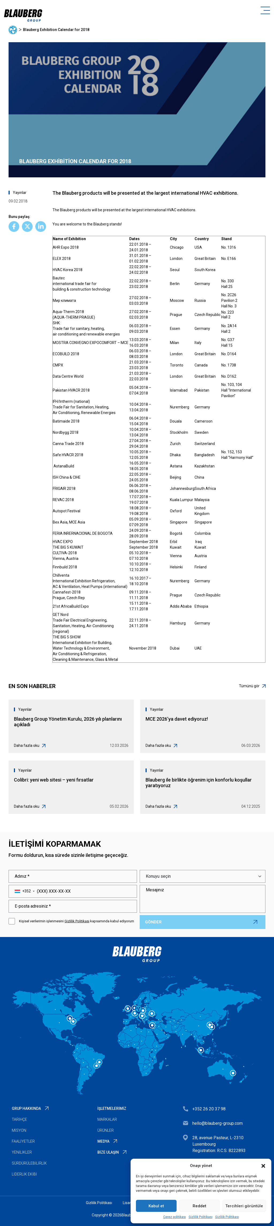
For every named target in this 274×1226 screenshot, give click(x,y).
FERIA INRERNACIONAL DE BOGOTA (83, 533)
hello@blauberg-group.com (217, 1123)
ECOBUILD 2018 (66, 354)
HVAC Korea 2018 (68, 270)
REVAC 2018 (63, 500)
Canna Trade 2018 (68, 444)
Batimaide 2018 (66, 421)
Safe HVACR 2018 (68, 455)
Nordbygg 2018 (65, 432)
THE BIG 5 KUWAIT (68, 547)
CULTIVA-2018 (65, 553)
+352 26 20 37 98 (209, 1108)
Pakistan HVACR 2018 (71, 390)
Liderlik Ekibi (24, 1174)
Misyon (19, 1130)
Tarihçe (19, 1119)
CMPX (58, 365)
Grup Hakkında (26, 1108)
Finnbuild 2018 (65, 567)
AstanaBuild (64, 466)
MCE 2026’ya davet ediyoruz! (177, 719)
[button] (263, 1165)
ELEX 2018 (62, 258)
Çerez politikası (174, 1217)
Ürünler (105, 1130)
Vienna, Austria (65, 558)
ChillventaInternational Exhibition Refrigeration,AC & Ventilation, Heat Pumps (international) (90, 581)
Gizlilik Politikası (200, 1217)
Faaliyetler (23, 1141)
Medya (103, 1141)
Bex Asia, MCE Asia (69, 522)
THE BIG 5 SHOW (67, 637)
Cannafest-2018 (67, 592)
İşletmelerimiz (111, 1108)
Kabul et (156, 1206)
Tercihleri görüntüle (244, 1206)
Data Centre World (68, 376)
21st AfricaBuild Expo (71, 606)
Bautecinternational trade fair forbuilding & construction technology (82, 283)
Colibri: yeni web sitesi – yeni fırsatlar (54, 780)
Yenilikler (22, 1152)
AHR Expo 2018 (66, 247)
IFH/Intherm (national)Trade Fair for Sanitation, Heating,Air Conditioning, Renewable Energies (84, 407)
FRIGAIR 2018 (64, 488)
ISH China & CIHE (67, 477)
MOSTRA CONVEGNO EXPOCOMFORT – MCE (91, 343)
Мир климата (64, 300)
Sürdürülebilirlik (29, 1163)
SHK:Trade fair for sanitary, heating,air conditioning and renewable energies (87, 328)
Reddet (199, 1206)
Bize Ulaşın (108, 1152)
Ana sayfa (13, 30)
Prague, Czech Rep (69, 598)
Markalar (107, 1119)
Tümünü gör (252, 686)
